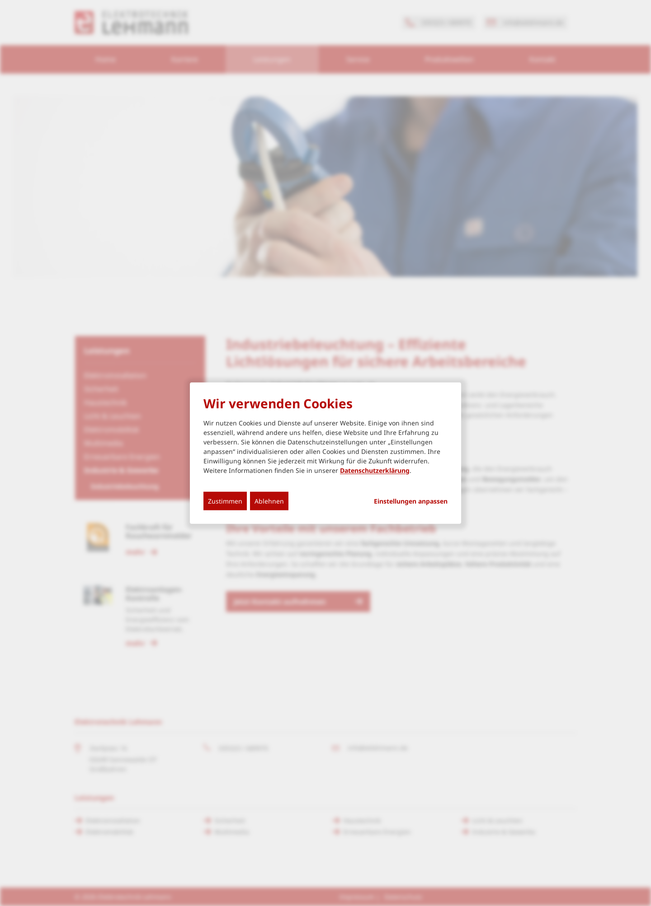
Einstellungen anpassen (411, 500)
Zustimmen (225, 500)
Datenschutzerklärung (375, 470)
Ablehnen (269, 500)
